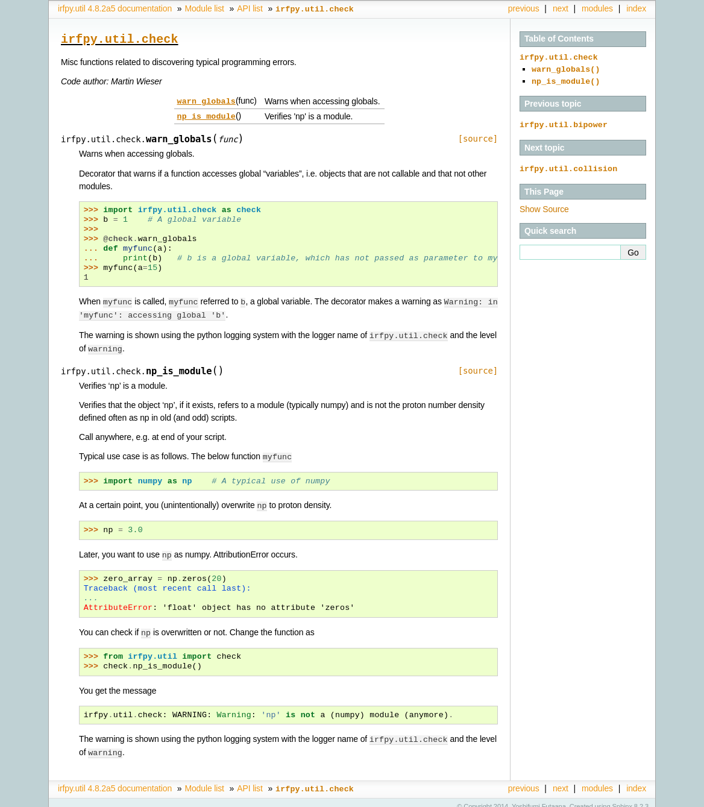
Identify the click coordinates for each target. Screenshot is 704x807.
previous (523, 8)
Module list (204, 8)
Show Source (544, 204)
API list (249, 8)
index (636, 8)
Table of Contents (559, 38)
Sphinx (622, 798)
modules (597, 8)
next (560, 8)
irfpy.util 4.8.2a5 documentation (115, 8)
